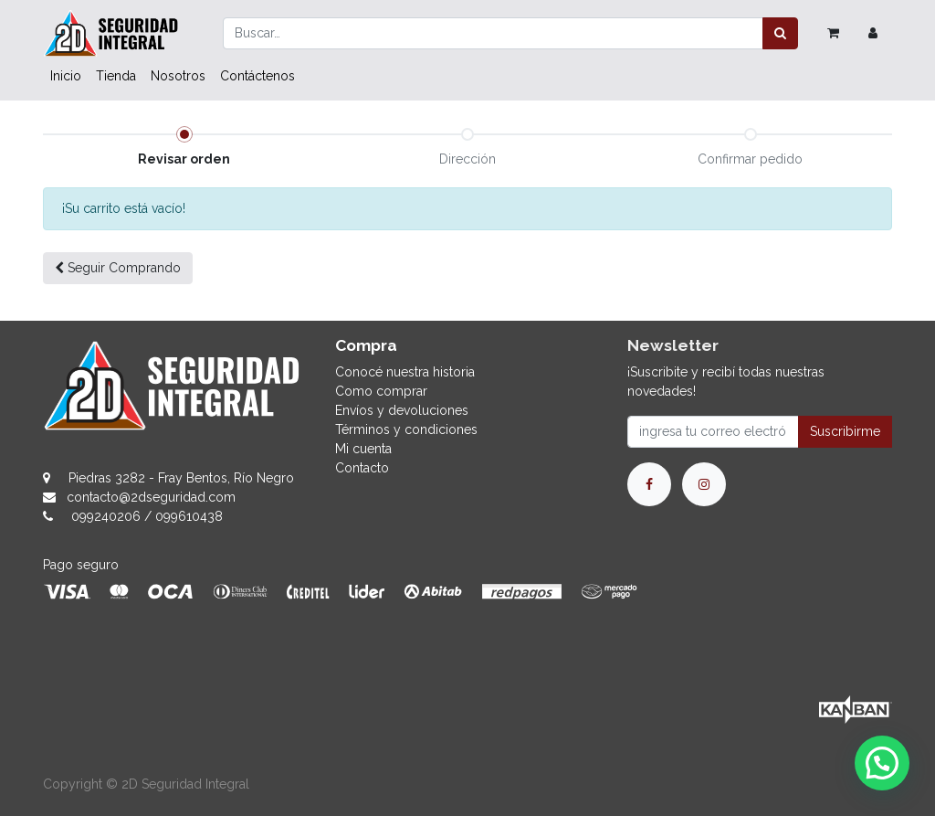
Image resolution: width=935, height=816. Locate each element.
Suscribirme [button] (845, 431)
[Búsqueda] (780, 33)
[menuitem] (66, 76)
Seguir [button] (118, 267)
